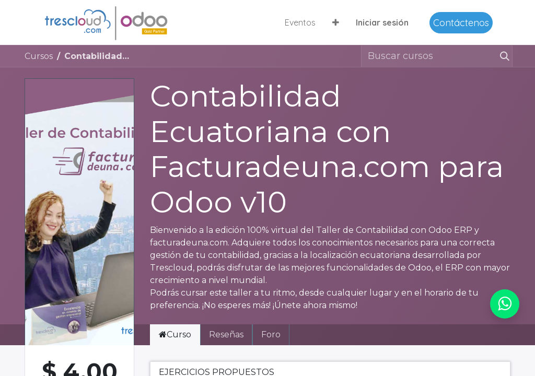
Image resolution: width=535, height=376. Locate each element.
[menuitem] (300, 22)
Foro (271, 334)
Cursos (39, 56)
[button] (335, 22)
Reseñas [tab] (226, 334)
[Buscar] (504, 56)
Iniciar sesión (382, 22)
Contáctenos (461, 23)
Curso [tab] (175, 334)
